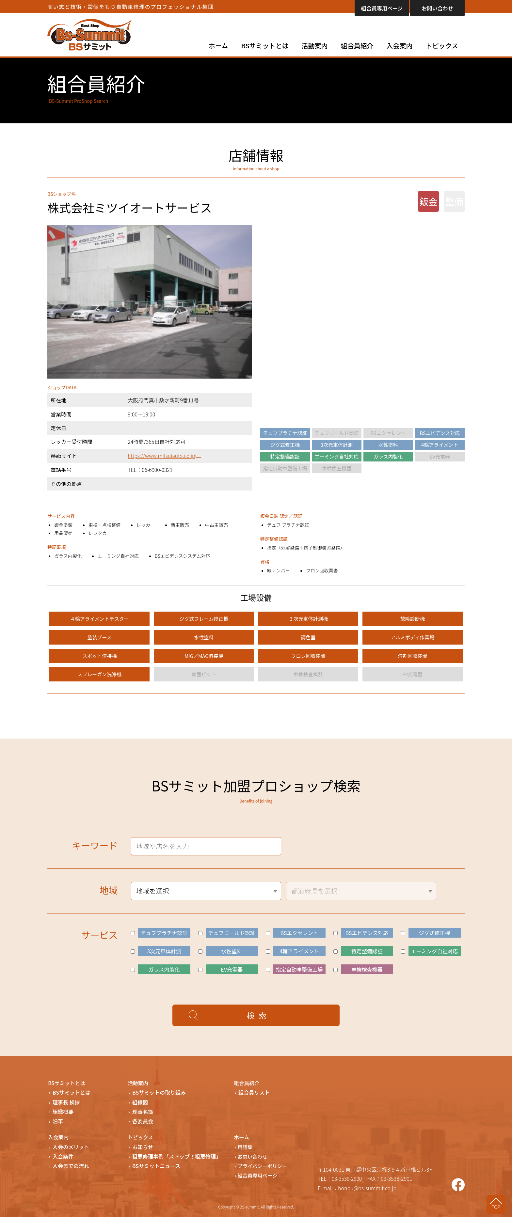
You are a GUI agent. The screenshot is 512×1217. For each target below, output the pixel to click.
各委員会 (142, 1120)
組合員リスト (254, 1092)
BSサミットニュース (156, 1165)
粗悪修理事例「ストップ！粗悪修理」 (176, 1156)
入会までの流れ (71, 1165)
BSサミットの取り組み (159, 1092)
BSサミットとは (265, 45)
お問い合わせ (437, 8)
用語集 (246, 1146)
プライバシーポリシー (264, 1165)
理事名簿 (142, 1111)
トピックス (442, 45)
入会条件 (63, 1156)
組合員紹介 (357, 45)
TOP (499, 1206)
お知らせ (142, 1146)
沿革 (58, 1120)
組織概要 (63, 1111)
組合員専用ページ (382, 8)
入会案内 (400, 45)
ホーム (218, 45)
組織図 (140, 1102)
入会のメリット (71, 1146)
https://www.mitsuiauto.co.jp (161, 456)
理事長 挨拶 (66, 1102)
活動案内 (315, 45)
